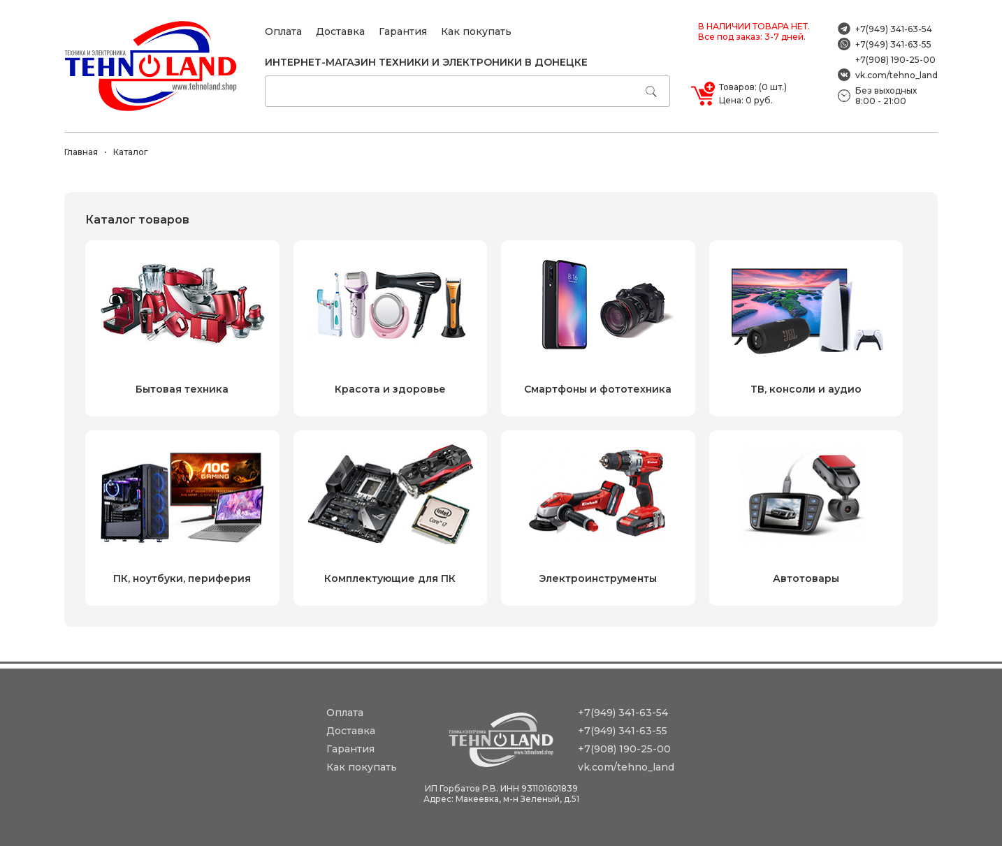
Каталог (130, 152)
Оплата (283, 31)
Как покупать (476, 31)
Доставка (340, 31)
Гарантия (403, 31)
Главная (81, 152)
